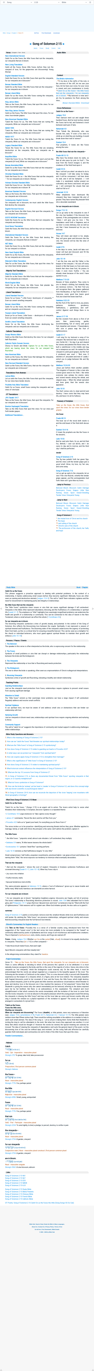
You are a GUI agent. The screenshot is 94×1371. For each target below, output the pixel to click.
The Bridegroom (13, 668)
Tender (58, 495)
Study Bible (10, 587)
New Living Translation (13, 65)
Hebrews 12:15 (35, 886)
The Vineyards (12, 661)
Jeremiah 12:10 (62, 192)
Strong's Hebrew (11, 1069)
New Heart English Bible (14, 252)
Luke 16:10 (10, 851)
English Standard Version (14, 76)
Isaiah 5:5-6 (60, 169)
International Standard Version (16, 235)
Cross (41, 48)
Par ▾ (20, 52)
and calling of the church (67, 523)
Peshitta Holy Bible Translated (16, 385)
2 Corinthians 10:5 (13, 814)
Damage (86, 488)
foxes (86, 91)
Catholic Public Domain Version (17, 343)
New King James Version (14, 111)
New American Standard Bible (16, 119)
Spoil (72, 493)
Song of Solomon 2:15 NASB (16, 1183)
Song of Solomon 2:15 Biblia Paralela (19, 1192)
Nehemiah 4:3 (61, 129)
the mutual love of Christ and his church (73, 518)
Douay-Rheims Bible (13, 335)
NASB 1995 (9, 128)
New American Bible (13, 354)
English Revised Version (14, 209)
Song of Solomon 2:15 (13, 915)
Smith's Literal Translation (15, 322)
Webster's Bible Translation (15, 261)
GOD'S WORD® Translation (15, 218)
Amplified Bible (11, 157)
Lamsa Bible (10, 376)
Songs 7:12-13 (61, 210)
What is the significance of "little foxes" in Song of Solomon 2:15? (32, 761)
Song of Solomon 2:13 (64, 457)
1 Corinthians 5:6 (54, 617)
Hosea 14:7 (60, 234)
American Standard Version (15, 191)
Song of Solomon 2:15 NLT (15, 1178)
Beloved (59, 488)
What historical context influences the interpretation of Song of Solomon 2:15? (36, 768)
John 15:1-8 (60, 259)
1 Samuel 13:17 (64, 1015)
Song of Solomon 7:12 (64, 471)
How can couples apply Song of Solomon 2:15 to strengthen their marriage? (35, 757)
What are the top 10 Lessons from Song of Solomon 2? (29, 772)
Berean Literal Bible (12, 93)
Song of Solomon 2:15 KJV (15, 1185)
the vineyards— (69, 93)
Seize (66, 493)
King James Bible (12, 102)
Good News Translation (14, 226)
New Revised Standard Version (17, 363)
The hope (61, 521)
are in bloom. (61, 96)
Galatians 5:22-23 (62, 300)
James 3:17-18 (62, 316)
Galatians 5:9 (11, 842)
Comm (53, 48)
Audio (35, 48)
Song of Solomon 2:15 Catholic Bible (19, 1199)
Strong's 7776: (11, 1083)
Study (47, 48)
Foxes (68, 490)
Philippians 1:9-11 (20, 903)
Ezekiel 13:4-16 (62, 430)
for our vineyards (82, 93)
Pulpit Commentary (13, 959)
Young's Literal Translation (15, 313)
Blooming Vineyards (14, 675)
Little (82, 490)
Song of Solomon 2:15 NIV (15, 1176)
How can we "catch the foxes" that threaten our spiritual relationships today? (36, 741)
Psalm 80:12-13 (62, 155)
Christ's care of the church (68, 526)
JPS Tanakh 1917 (11, 398)
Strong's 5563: (11, 1167)
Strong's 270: (10, 1055)
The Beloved (12, 644)
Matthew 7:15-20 (62, 280)
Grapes (75, 490)
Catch (60, 91)
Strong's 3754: (11, 1139)
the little (80, 91)
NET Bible (9, 244)
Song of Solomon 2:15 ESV (15, 1181)
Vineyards (70, 495)
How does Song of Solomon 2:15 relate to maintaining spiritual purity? (33, 765)
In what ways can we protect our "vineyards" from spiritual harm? (31, 753)
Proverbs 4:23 (11, 822)
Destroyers (60, 490)
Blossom (72, 488)
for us (65, 91)
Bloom (65, 488)
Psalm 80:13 (61, 418)
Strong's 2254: (11, 1125)
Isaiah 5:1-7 (60, 335)
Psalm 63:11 (40, 1015)
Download (85, 103)
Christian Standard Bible (14, 174)
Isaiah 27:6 (60, 247)
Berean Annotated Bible (14, 165)
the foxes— (72, 91)
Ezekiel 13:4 (60, 142)
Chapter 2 (14, 33)
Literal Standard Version (14, 296)
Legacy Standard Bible (13, 145)
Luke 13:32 (60, 439)
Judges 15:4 (61, 115)
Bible (4, 33)
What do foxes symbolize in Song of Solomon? (26, 782)
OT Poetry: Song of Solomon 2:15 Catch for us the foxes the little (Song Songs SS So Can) (39, 1203)
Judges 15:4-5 (43, 598)
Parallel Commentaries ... (14, 1036)
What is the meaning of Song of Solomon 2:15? (25, 738)
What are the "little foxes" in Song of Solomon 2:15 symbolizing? (31, 745)
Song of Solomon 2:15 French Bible (18, 1196)
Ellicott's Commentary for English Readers (22, 924)
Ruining (59, 493)
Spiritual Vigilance (12, 705)
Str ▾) (23, 52)
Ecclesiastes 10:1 (13, 847)
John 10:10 (60, 389)
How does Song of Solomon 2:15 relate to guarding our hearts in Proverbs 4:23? (37, 749)
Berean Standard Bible (13, 84)
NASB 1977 (9, 137)
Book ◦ (79, 587)
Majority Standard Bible (14, 274)
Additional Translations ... (14, 415)
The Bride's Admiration (64, 79)
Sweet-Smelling (83, 493)
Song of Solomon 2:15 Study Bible (18, 1189)
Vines (64, 495)
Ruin (87, 490)
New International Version (15, 56)
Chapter (85, 587)
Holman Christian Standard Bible (17, 183)
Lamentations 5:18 (27, 1015)
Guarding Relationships (14, 686)
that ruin (59, 93)
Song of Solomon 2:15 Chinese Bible (19, 1194)
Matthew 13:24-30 (63, 365)
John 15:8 (62, 900)
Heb (59, 48)
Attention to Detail (12, 696)
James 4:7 (10, 818)
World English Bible (12, 283)
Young (77, 495)
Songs (8, 33)
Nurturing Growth (11, 715)
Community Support (12, 725)
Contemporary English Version (16, 200)
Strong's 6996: (11, 1097)
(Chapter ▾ (14, 52)
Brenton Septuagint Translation (16, 406)
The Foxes (11, 651)
